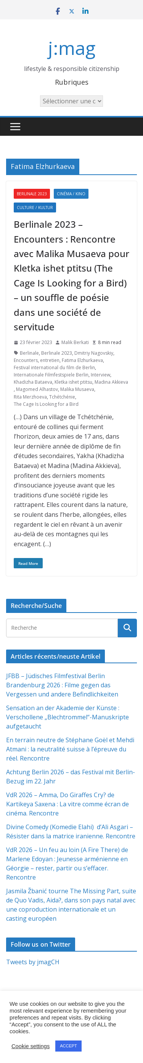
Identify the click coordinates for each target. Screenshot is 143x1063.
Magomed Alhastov (37, 389)
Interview (100, 374)
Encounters (26, 360)
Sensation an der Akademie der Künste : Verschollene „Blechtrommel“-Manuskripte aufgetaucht (67, 717)
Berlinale (29, 353)
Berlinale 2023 (32, 193)
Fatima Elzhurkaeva (82, 360)
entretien (49, 360)
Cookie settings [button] (30, 1046)
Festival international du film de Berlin (54, 367)
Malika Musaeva (77, 389)
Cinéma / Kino (71, 193)
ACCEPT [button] (68, 1046)
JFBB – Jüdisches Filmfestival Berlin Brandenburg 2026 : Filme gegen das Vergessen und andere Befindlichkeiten (62, 685)
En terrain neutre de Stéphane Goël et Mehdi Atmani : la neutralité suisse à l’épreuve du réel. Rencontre (70, 749)
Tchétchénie (62, 397)
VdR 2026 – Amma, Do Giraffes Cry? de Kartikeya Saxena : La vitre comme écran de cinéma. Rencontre (67, 804)
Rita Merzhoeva (30, 397)
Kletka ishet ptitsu (73, 382)
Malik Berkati (75, 342)
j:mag (71, 47)
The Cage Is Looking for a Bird (46, 404)
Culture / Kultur (35, 207)
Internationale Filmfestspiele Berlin (51, 374)
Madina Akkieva (111, 382)
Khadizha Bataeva (33, 382)
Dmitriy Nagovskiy (93, 353)
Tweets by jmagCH (32, 962)
